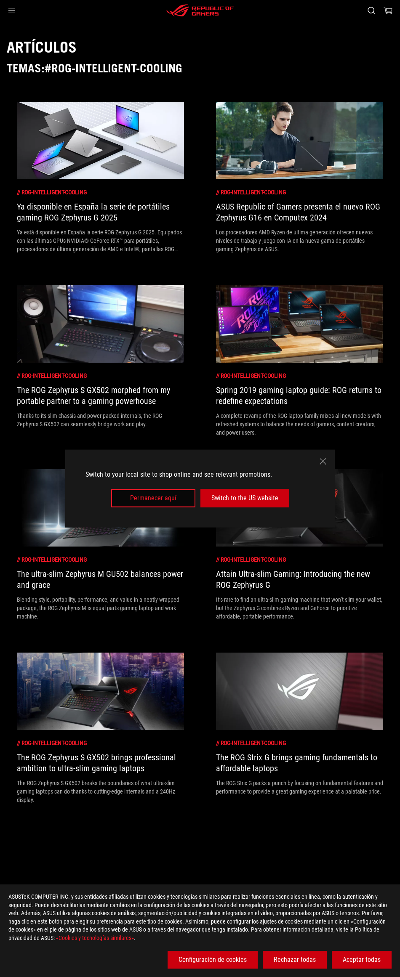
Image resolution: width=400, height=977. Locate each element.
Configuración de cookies (213, 960)
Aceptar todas (362, 960)
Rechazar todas (295, 960)
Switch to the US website (244, 498)
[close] (323, 462)
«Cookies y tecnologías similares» (95, 938)
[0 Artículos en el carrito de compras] (388, 10)
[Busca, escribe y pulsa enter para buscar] (371, 10)
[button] (12, 10)
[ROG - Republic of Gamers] (200, 10)
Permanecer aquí (153, 498)
